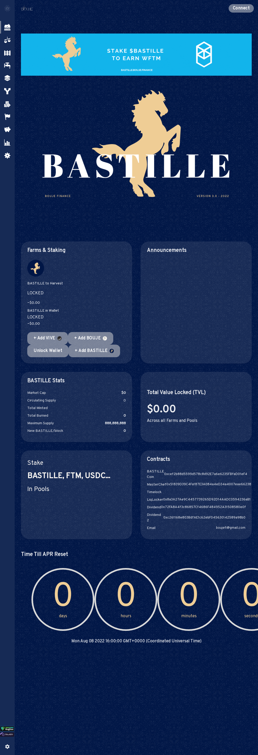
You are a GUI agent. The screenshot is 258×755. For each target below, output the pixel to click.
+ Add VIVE (48, 338)
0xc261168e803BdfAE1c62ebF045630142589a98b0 (204, 518)
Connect (241, 8)
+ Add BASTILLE (94, 351)
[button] (7, 27)
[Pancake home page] (40, 8)
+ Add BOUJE (90, 338)
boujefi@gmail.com (230, 528)
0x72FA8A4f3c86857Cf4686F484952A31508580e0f (203, 507)
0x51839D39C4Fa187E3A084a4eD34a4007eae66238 (208, 484)
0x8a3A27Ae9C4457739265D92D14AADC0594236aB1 (207, 500)
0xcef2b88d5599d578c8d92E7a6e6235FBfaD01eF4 (205, 474)
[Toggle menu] (7, 8)
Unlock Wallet (48, 351)
